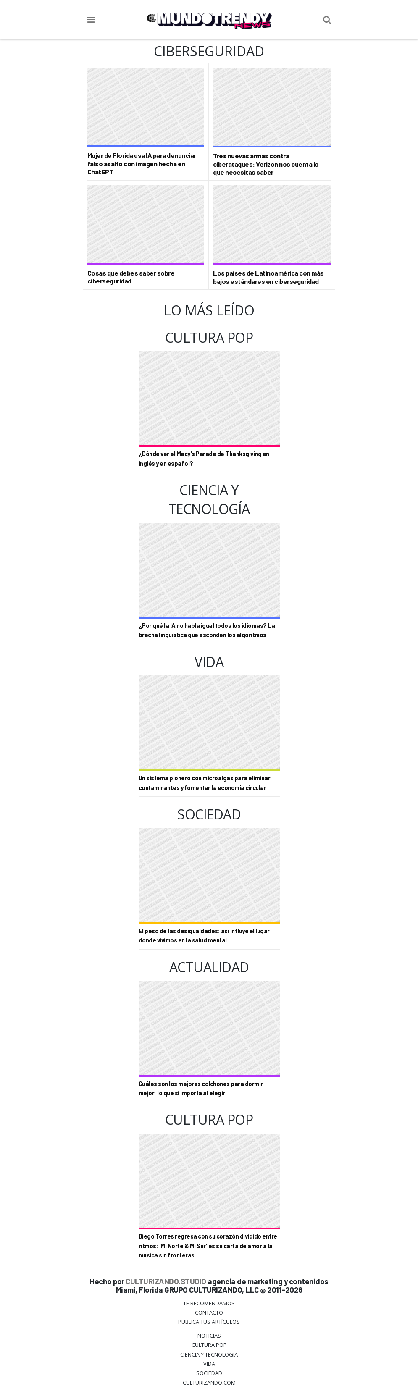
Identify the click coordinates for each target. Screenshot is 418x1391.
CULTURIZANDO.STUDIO (166, 1281)
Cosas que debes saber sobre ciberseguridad (131, 277)
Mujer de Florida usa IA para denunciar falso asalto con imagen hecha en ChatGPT (141, 163)
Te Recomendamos (209, 1303)
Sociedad (209, 1373)
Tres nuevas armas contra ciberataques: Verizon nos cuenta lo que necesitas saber (266, 164)
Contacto (209, 1312)
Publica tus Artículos (209, 1321)
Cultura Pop (209, 1345)
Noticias (209, 1335)
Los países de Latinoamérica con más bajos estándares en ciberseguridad (268, 277)
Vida (209, 1363)
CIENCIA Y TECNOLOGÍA (209, 1354)
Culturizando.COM (209, 1382)
